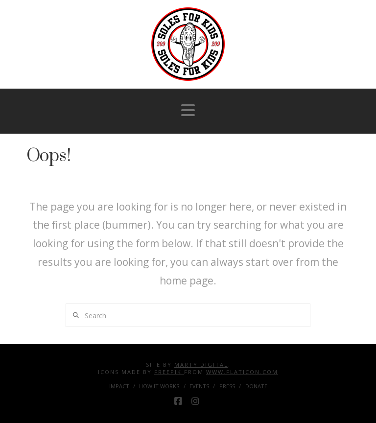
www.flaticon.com (242, 372)
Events (199, 386)
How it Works (159, 386)
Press (227, 386)
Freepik (169, 372)
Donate (256, 386)
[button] (188, 110)
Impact (119, 386)
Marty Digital (201, 364)
